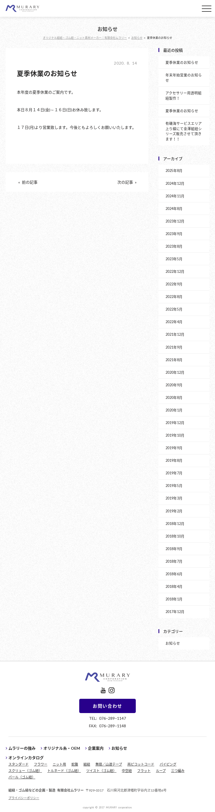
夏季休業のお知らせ (181, 62)
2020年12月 (174, 372)
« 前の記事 (28, 182)
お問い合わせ (107, 706)
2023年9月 (174, 233)
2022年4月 (174, 321)
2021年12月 (174, 334)
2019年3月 (174, 498)
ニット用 (59, 764)
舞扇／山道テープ (108, 764)
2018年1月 (174, 599)
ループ (161, 770)
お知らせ (172, 643)
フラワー (40, 764)
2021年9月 (174, 347)
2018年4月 (174, 586)
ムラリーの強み (22, 748)
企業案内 (96, 748)
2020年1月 (174, 410)
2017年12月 (174, 611)
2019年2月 (174, 511)
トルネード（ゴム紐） (64, 770)
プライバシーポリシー (23, 797)
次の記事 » (127, 182)
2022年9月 (174, 284)
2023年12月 (174, 221)
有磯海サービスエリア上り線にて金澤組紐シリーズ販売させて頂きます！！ (183, 131)
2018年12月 (174, 523)
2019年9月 (174, 447)
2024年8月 (174, 208)
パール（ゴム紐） (21, 777)
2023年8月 (174, 246)
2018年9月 (174, 548)
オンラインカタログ (26, 757)
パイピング (168, 764)
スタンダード (18, 764)
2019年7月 (174, 473)
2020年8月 (174, 397)
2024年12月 (174, 183)
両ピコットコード (140, 764)
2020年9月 (174, 385)
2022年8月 (174, 296)
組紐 (86, 764)
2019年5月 (174, 485)
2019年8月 (174, 460)
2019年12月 (174, 422)
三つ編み (177, 770)
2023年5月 (174, 259)
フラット (144, 770)
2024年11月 (174, 196)
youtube (103, 690)
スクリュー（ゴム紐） (25, 770)
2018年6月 (174, 574)
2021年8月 (174, 359)
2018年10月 (174, 536)
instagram (111, 690)
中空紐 (127, 770)
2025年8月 (174, 170)
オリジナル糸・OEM (61, 748)
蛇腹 (74, 764)
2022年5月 (174, 309)
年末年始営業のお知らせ (183, 77)
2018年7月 (174, 561)
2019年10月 (174, 435)
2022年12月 (174, 271)
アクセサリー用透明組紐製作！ (183, 95)
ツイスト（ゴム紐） (101, 770)
